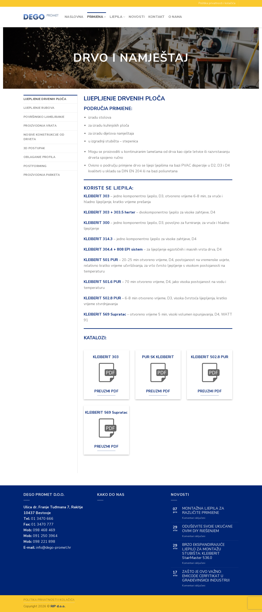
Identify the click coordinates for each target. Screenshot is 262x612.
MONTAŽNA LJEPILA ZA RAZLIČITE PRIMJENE (203, 510)
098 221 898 (44, 541)
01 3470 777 (42, 524)
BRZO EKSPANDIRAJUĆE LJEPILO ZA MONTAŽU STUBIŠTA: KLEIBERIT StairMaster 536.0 (203, 551)
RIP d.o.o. (58, 606)
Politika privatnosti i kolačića (217, 3)
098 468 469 (44, 530)
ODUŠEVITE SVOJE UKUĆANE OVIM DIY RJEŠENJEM (207, 528)
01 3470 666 (42, 518)
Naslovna (74, 17)
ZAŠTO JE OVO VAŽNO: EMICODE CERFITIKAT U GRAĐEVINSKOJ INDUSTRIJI (206, 576)
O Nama (175, 17)
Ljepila (117, 17)
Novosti (137, 17)
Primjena (96, 17)
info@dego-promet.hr (53, 547)
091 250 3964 (45, 535)
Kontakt (156, 17)
